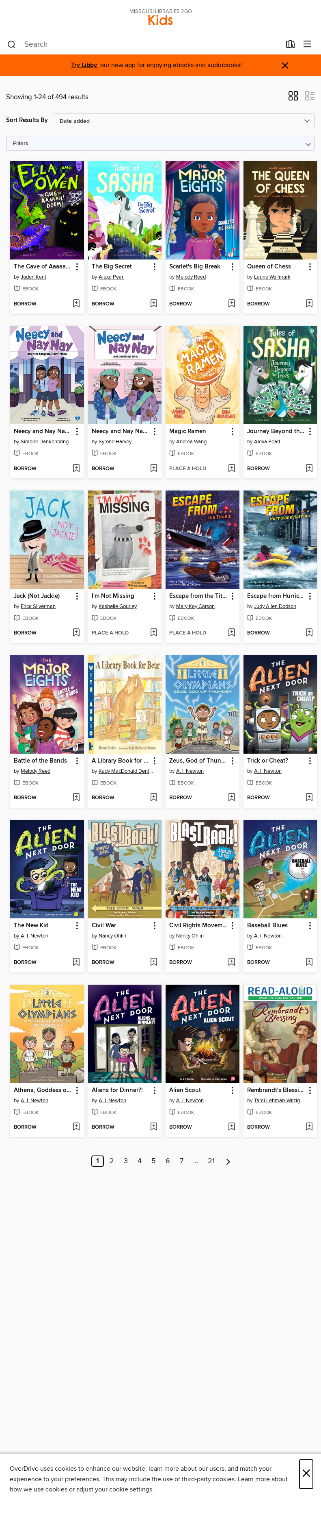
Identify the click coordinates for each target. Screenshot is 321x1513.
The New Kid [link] (31, 925)
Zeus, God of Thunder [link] (198, 761)
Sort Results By (27, 120)
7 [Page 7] (181, 1161)
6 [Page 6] (168, 1161)
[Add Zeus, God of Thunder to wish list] (231, 798)
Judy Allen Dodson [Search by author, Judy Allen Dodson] (275, 606)
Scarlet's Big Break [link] (194, 266)
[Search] (11, 44)
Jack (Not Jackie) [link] (37, 596)
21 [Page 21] (211, 1161)
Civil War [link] (104, 925)
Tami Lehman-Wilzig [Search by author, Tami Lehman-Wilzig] (277, 1100)
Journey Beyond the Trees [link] (276, 431)
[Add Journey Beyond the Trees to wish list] (309, 469)
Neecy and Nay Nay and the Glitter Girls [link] (121, 431)
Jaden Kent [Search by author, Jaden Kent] (33, 277)
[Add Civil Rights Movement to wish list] (231, 962)
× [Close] (306, 1474)
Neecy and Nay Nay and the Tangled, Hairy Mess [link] (43, 431)
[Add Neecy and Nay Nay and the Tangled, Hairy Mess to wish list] (76, 469)
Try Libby (84, 65)
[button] (293, 98)
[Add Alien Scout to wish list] (231, 1127)
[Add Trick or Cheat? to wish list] (309, 798)
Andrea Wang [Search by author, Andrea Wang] (191, 441)
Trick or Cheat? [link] (267, 761)
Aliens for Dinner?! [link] (117, 1090)
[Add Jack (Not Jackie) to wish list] (76, 633)
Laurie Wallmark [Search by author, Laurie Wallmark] (272, 277)
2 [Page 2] (112, 1161)
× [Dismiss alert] (285, 66)
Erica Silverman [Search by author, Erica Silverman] (38, 606)
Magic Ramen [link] (187, 431)
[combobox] (144, 45)
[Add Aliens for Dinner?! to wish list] (154, 1127)
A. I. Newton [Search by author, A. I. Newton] (190, 771)
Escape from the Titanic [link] (198, 596)
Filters (20, 143)
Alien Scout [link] (185, 1090)
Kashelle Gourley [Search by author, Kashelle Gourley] (118, 606)
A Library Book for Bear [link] (121, 761)
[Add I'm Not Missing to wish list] (154, 633)
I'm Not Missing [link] (113, 596)
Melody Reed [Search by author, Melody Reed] (191, 277)
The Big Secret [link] (112, 266)
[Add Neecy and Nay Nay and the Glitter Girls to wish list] (154, 469)
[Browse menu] (307, 44)
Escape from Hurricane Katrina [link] (276, 596)
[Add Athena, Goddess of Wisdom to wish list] (76, 1127)
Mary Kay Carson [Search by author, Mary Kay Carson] (195, 606)
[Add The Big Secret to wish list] (154, 304)
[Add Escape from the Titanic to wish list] (231, 633)
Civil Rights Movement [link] (198, 925)
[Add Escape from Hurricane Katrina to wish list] (309, 633)
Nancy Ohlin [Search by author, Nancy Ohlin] (112, 936)
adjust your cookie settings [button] (114, 1489)
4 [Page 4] (140, 1161)
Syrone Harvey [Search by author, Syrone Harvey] (115, 441)
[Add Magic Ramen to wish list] (231, 469)
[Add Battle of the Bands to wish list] (76, 798)
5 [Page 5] (153, 1161)
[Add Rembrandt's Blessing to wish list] (309, 1127)
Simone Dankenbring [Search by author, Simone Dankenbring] (45, 441)
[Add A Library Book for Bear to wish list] (154, 798)
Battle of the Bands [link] (40, 761)
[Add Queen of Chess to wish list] (309, 304)
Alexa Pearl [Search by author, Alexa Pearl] (112, 277)
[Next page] (228, 1161)
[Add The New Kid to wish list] (76, 962)
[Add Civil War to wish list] (154, 962)
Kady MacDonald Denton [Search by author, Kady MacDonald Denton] (126, 771)
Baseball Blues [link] (267, 925)
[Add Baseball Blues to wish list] (309, 962)
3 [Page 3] (126, 1161)
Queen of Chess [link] (269, 266)
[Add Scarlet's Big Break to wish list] (231, 304)
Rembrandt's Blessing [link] (276, 1090)
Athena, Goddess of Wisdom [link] (43, 1090)
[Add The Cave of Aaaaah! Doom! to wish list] (76, 304)
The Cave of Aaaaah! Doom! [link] (43, 266)
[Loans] (290, 46)
